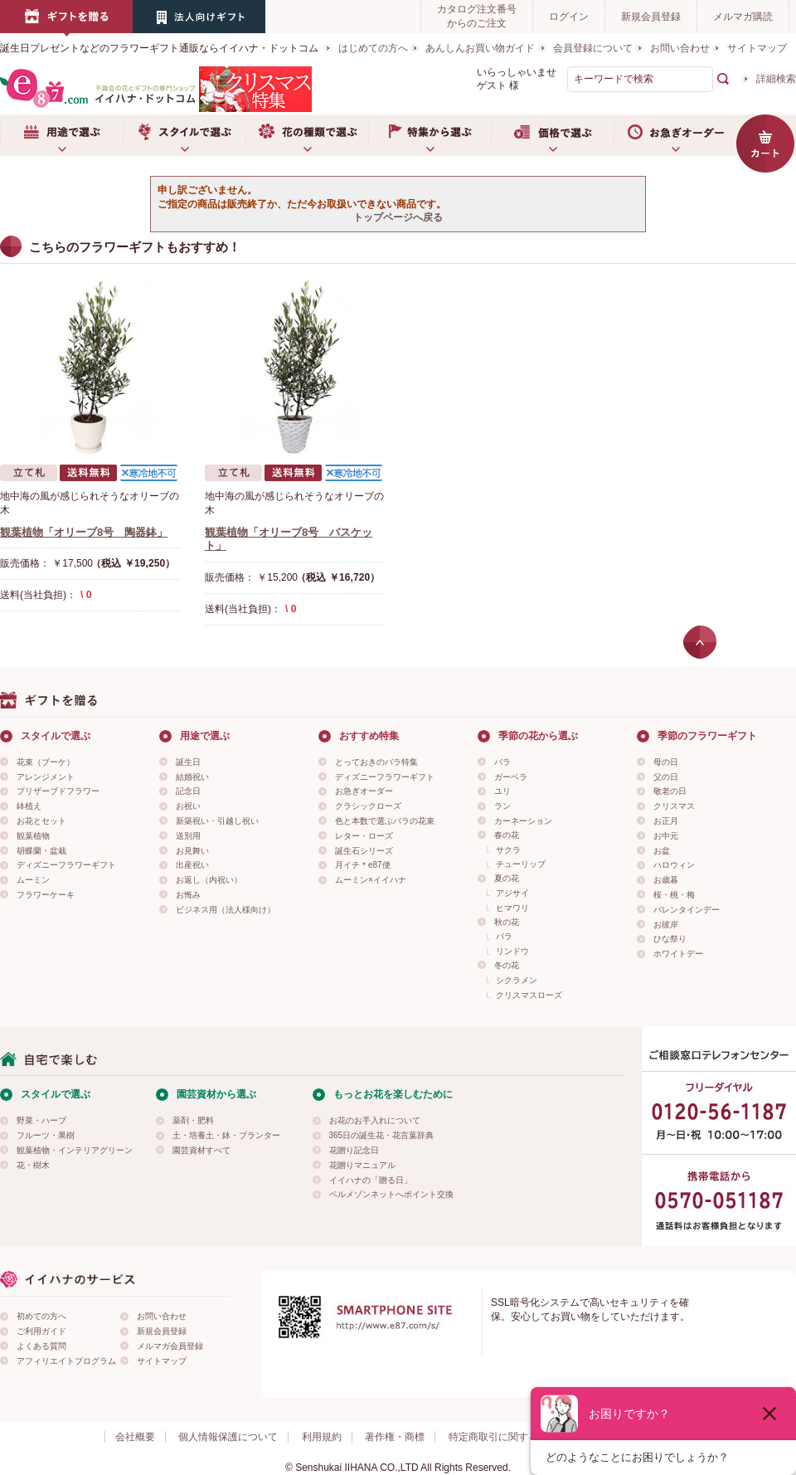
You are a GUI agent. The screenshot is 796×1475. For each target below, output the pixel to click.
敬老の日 (670, 791)
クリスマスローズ (529, 995)
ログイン (569, 16)
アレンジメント (46, 776)
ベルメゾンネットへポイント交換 (391, 1194)
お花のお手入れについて (374, 1120)
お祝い (188, 806)
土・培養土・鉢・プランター (226, 1135)
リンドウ (512, 951)
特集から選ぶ (429, 135)
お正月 (665, 820)
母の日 (665, 762)
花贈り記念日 (354, 1150)
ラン (502, 806)
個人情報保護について (228, 1437)
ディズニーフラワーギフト (66, 864)
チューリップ (521, 864)
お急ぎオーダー (675, 135)
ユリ (502, 791)
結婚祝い (192, 776)
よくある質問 (41, 1346)
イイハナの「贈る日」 (370, 1180)
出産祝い (192, 864)
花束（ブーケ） (46, 762)
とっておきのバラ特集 (376, 762)
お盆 (661, 850)
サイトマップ (757, 48)
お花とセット (41, 820)
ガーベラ (510, 776)
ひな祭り (670, 938)
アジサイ (512, 893)
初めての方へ (41, 1316)
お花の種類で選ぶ (306, 135)
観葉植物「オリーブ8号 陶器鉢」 (83, 532)
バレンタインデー (686, 909)
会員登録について (593, 48)
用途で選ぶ (61, 135)
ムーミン (33, 879)
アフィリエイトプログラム (66, 1360)
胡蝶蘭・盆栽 (41, 850)
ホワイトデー (678, 953)
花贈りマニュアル (362, 1165)
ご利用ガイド (41, 1331)
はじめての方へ (373, 48)
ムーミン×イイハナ (370, 879)
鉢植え (29, 806)
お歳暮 (665, 879)
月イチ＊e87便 (363, 864)
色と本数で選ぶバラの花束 (384, 820)
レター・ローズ (364, 835)
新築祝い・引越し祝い (217, 820)
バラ (502, 762)
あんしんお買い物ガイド (480, 48)
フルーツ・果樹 (46, 1135)
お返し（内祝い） (209, 879)
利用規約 (322, 1437)
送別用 (188, 835)
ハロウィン (674, 864)
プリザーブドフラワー (58, 791)
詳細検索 (776, 79)
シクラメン (516, 980)
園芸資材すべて (201, 1150)
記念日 (188, 791)
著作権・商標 (395, 1437)
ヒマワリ (512, 908)
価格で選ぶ (552, 135)
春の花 (506, 835)
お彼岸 (665, 924)
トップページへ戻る (398, 217)
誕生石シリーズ (364, 850)
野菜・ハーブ (41, 1120)
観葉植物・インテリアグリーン (75, 1150)
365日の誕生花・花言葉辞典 (381, 1135)
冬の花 (506, 965)
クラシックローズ (368, 806)
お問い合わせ (680, 48)
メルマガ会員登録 (170, 1346)
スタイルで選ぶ (184, 135)
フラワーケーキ (46, 894)
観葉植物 (33, 835)
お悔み (188, 894)
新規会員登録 (651, 16)
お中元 (665, 835)
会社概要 (135, 1437)
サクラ (508, 849)
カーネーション (523, 820)
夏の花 (506, 878)
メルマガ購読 (743, 16)
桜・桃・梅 (674, 894)
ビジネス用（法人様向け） (225, 909)
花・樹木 (33, 1165)
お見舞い (192, 850)
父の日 (665, 776)
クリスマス (674, 806)
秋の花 (506, 922)
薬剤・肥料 (193, 1120)
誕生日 (188, 762)
